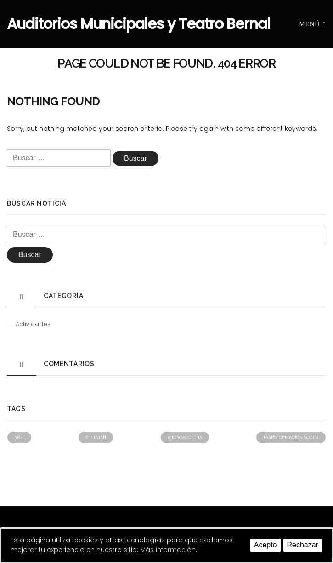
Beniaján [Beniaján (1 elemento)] (95, 437)
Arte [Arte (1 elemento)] (19, 437)
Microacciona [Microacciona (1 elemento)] (185, 437)
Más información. (168, 549)
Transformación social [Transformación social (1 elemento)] (291, 437)
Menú (312, 23)
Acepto (265, 545)
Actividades (33, 324)
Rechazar (302, 545)
